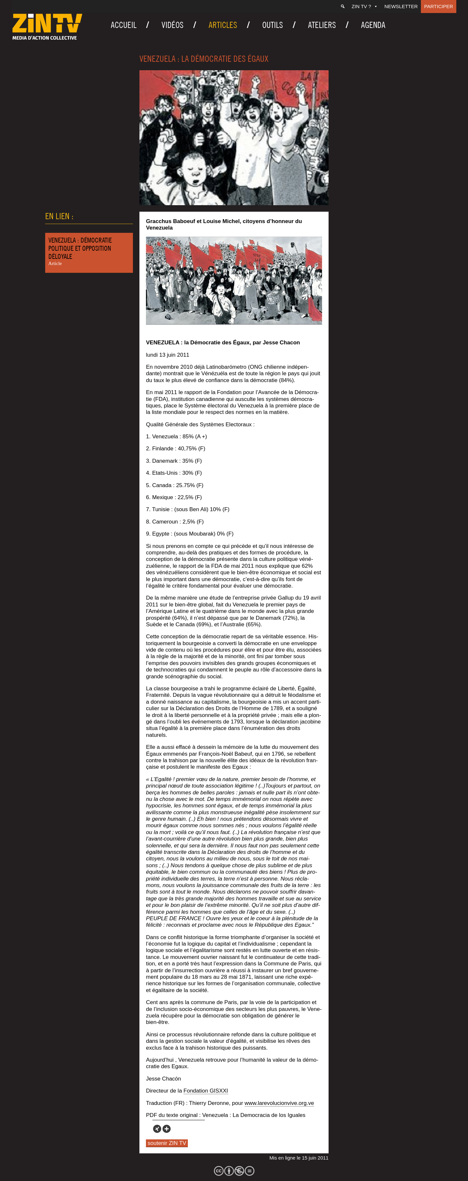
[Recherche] (342, 6)
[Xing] (157, 1129)
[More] (166, 1129)
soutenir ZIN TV (167, 1143)
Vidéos (173, 25)
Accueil (123, 25)
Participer (438, 6)
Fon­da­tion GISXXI (206, 1091)
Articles (223, 25)
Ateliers (322, 25)
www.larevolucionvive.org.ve (279, 1103)
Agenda (373, 25)
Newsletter (401, 6)
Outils (272, 25)
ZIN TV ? (365, 6)
